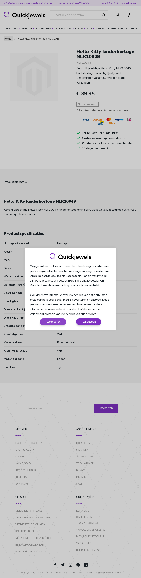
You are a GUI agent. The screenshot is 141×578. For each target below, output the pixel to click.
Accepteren (53, 322)
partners (35, 304)
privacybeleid (90, 281)
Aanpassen (89, 322)
